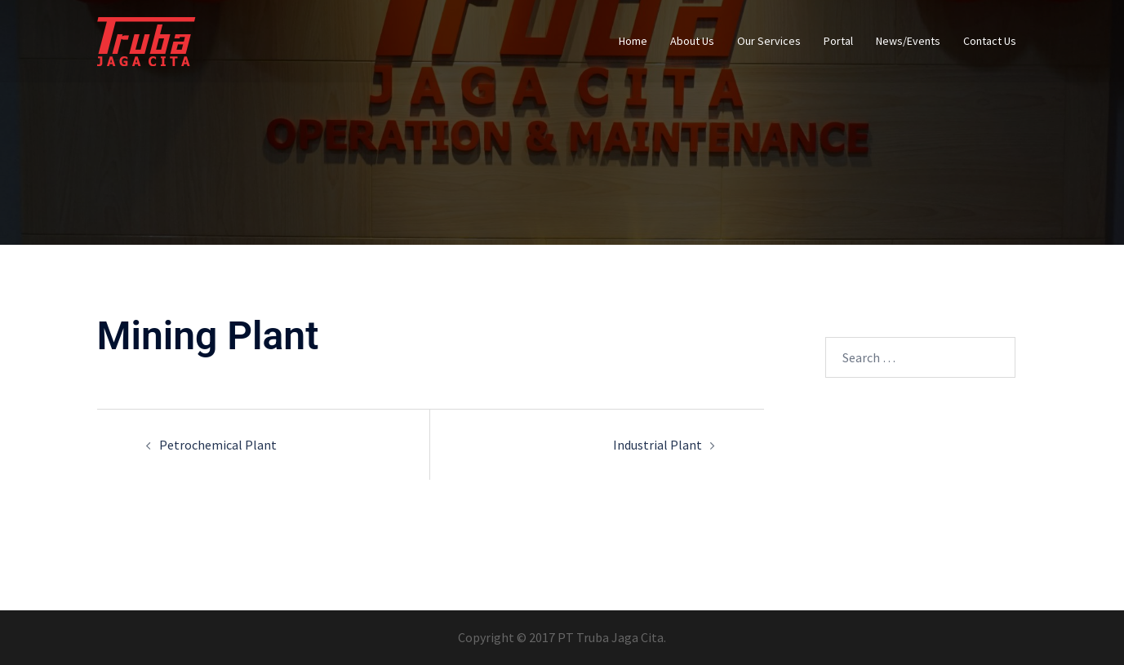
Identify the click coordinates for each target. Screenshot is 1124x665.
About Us (692, 40)
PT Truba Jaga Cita (611, 637)
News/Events (908, 40)
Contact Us (989, 40)
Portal (838, 40)
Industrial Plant (657, 445)
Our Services (769, 40)
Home (633, 40)
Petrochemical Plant (218, 445)
